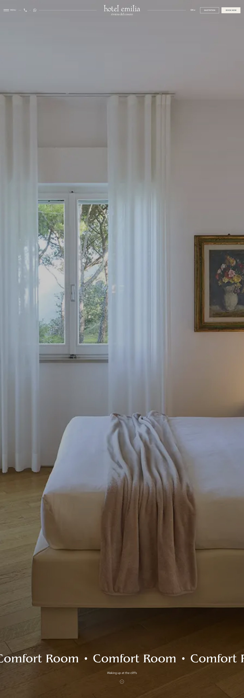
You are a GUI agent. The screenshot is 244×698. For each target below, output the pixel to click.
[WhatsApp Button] (35, 10)
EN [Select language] (193, 10)
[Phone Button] (25, 10)
